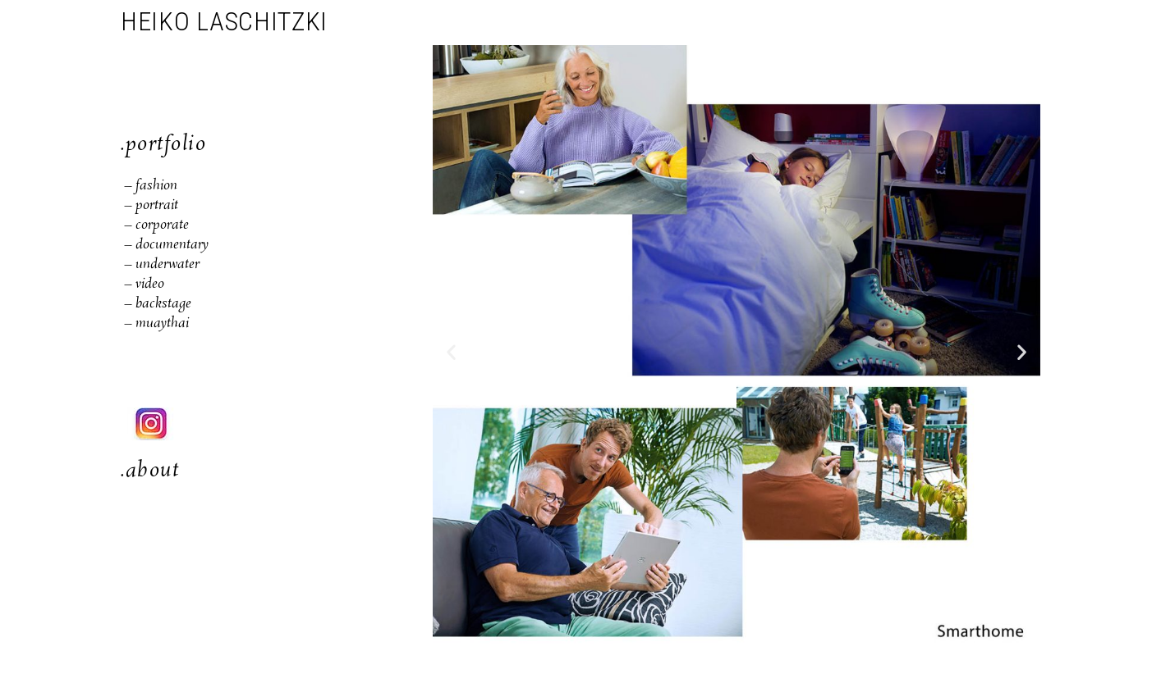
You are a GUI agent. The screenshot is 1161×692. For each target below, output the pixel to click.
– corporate (155, 225)
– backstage (157, 303)
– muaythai (156, 323)
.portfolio (163, 144)
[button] (451, 351)
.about (150, 471)
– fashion (149, 185)
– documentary (165, 244)
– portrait (151, 205)
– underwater (160, 264)
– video (144, 284)
